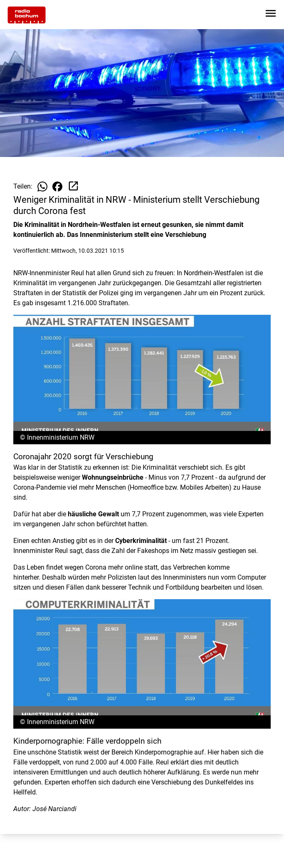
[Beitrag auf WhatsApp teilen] (42, 187)
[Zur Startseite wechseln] (27, 15)
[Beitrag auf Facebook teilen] (57, 187)
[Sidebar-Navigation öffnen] (270, 15)
